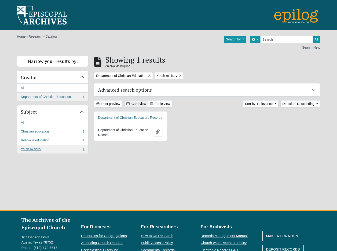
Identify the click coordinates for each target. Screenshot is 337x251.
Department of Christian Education (52, 97)
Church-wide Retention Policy (224, 243)
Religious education (52, 141)
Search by (234, 39)
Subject (29, 112)
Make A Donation (282, 236)
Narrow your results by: (53, 61)
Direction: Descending (298, 104)
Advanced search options (125, 90)
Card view (136, 104)
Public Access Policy (157, 243)
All (23, 88)
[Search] (286, 39)
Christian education (52, 132)
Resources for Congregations (104, 236)
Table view (160, 104)
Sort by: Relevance (259, 104)
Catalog (51, 36)
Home (21, 36)
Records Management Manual (224, 236)
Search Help (311, 47)
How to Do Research (157, 236)
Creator (29, 77)
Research (36, 36)
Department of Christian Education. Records (130, 117)
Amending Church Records (102, 243)
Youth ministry (52, 150)
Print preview (108, 104)
